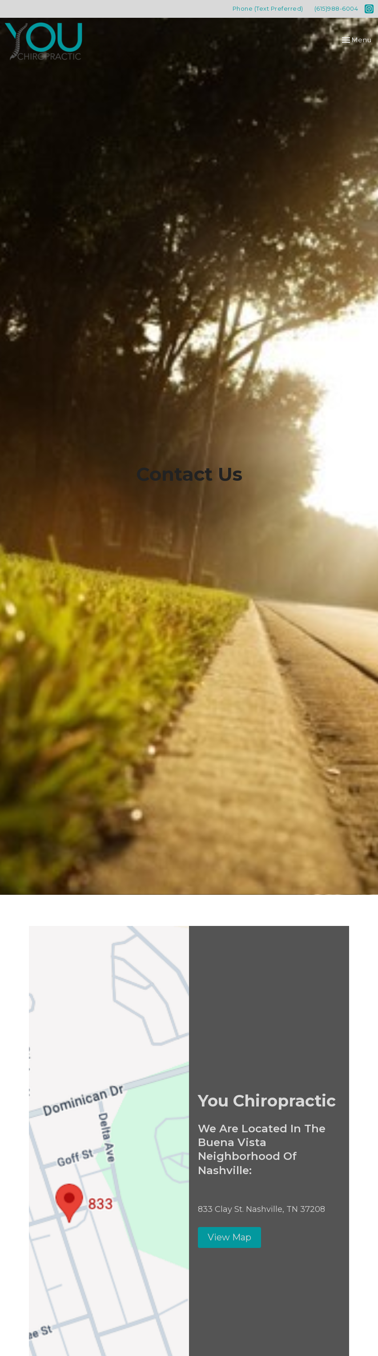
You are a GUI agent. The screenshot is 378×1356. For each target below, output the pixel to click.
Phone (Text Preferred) (268, 8)
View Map (229, 1237)
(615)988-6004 (336, 8)
